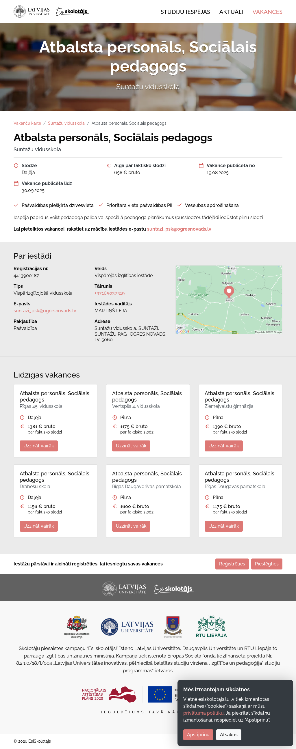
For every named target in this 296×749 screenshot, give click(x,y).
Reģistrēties (232, 564)
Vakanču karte (27, 123)
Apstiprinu (198, 734)
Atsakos (229, 734)
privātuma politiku (203, 713)
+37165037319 (110, 293)
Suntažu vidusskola (66, 123)
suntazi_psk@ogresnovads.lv (45, 310)
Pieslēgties (267, 564)
